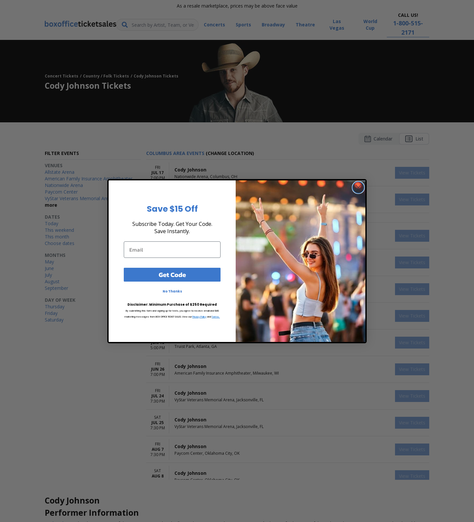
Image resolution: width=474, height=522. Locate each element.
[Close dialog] (358, 187)
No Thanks (172, 291)
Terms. (216, 316)
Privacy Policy (199, 316)
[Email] (172, 249)
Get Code (172, 275)
